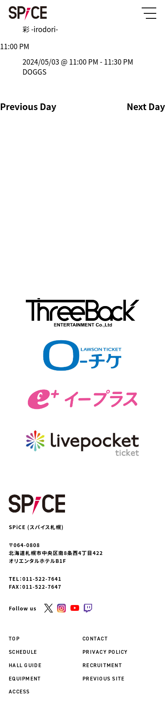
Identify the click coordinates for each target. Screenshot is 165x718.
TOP (14, 638)
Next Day (146, 106)
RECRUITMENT (102, 665)
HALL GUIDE (25, 665)
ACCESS (19, 691)
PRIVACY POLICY (105, 651)
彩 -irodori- (40, 29)
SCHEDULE (23, 651)
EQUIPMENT (25, 678)
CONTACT (95, 638)
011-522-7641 (42, 578)
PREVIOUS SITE (103, 678)
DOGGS (34, 71)
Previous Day (28, 106)
